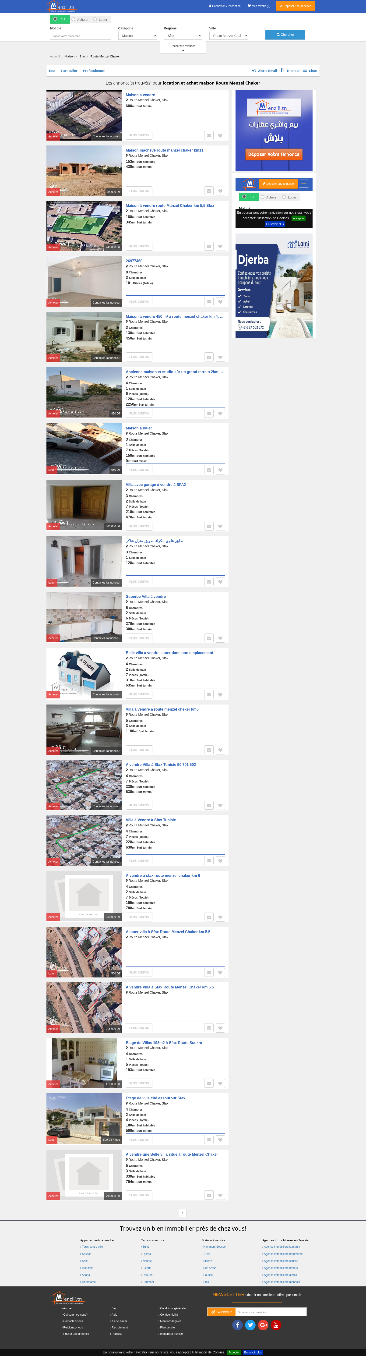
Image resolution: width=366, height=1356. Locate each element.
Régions (170, 28)
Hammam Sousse (214, 1246)
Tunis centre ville (91, 1246)
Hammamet (88, 1282)
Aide (114, 1314)
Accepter (234, 1352)
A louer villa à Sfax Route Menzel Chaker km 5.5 (168, 932)
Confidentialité (169, 1314)
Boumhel (147, 1282)
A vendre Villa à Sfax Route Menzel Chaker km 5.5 (170, 987)
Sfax (84, 1261)
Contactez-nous (73, 1321)
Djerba (146, 1254)
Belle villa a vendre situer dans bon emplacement (169, 653)
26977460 (134, 261)
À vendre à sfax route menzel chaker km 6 (163, 876)
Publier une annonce (76, 1333)
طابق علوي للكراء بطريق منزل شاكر (154, 541)
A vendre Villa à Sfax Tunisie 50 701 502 (161, 765)
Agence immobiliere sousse (280, 1261)
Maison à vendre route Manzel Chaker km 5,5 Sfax (170, 206)
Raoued (146, 1275)
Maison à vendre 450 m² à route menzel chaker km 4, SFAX (178, 317)
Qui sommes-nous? (75, 1314)
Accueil (67, 1308)
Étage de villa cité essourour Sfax (155, 1098)
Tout (62, 19)
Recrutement (120, 1327)
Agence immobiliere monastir (281, 1282)
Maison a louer (139, 428)
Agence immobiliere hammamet (282, 1254)
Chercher (285, 34)
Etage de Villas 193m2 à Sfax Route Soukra (164, 1043)
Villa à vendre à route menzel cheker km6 (162, 709)
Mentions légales (170, 1321)
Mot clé (55, 28)
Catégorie (126, 28)
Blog (114, 1308)
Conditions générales (173, 1308)
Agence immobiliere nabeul (280, 1268)
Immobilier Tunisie (171, 1333)
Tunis (145, 1246)
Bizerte (146, 1268)
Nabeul (146, 1261)
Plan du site (167, 1327)
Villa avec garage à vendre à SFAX (156, 485)
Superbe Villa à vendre (146, 596)
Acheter (82, 19)
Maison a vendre (140, 95)
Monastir (86, 1268)
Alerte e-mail (119, 1321)
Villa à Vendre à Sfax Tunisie (151, 820)
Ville (212, 28)
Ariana (85, 1275)
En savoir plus (253, 1352)
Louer (103, 19)
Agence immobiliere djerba (279, 1275)
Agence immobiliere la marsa (281, 1246)
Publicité (117, 1333)
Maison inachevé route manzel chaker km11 (165, 150)
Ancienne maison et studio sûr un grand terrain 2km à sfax (178, 372)
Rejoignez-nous (73, 1327)
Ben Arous (209, 1268)
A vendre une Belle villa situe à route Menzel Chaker (172, 1154)
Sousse (85, 1254)
